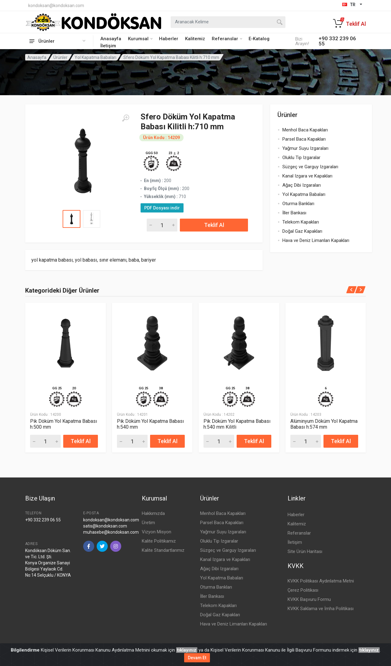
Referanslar (227, 38)
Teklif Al (214, 225)
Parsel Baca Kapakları (304, 139)
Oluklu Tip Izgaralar (301, 157)
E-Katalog (259, 38)
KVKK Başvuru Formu (309, 599)
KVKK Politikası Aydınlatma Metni (321, 581)
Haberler (168, 38)
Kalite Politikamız (159, 541)
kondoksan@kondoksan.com (56, 5)
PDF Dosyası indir (162, 207)
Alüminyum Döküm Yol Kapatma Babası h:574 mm (324, 424)
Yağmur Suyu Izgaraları (305, 148)
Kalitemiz (195, 38)
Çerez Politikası (303, 590)
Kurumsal (140, 38)
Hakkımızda (153, 513)
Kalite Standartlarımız (163, 550)
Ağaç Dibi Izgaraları (301, 185)
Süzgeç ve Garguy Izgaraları (310, 166)
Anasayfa (110, 38)
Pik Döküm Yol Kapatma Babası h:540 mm (150, 424)
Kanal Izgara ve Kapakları (307, 176)
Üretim (148, 522)
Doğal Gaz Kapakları (302, 231)
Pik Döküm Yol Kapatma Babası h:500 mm (63, 424)
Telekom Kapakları (300, 222)
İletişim (108, 46)
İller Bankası (294, 213)
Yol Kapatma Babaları (95, 57)
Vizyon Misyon (156, 532)
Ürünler (60, 57)
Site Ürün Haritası (305, 551)
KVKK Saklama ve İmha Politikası (321, 608)
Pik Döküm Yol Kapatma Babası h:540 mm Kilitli (236, 424)
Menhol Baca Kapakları (305, 130)
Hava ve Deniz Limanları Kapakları (315, 240)
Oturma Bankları (298, 203)
